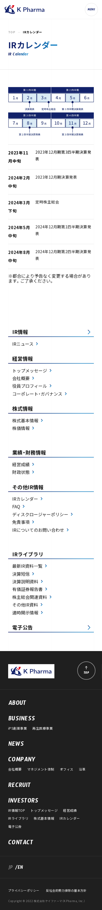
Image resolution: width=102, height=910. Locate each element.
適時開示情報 (25, 613)
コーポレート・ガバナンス (37, 394)
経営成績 (21, 465)
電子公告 (22, 628)
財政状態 (21, 472)
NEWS (16, 745)
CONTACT (20, 843)
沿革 (82, 769)
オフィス (66, 769)
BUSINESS (21, 719)
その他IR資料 (25, 605)
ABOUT (17, 704)
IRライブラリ (18, 818)
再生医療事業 (42, 728)
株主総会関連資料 (29, 597)
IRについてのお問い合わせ (38, 530)
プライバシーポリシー (23, 890)
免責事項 (21, 523)
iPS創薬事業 (17, 728)
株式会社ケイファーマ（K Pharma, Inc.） (24, 9)
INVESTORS (23, 801)
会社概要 (21, 378)
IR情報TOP (16, 810)
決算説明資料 (25, 582)
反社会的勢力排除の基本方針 (66, 890)
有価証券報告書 (27, 590)
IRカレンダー (25, 499)
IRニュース (22, 344)
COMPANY (22, 760)
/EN (18, 868)
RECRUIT (19, 786)
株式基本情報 (25, 421)
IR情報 (20, 332)
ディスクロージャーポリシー (40, 515)
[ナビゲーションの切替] (91, 9)
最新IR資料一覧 (27, 566)
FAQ (16, 507)
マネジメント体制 (40, 769)
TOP (11, 32)
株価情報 (21, 428)
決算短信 (21, 574)
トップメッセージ (29, 371)
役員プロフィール (29, 386)
